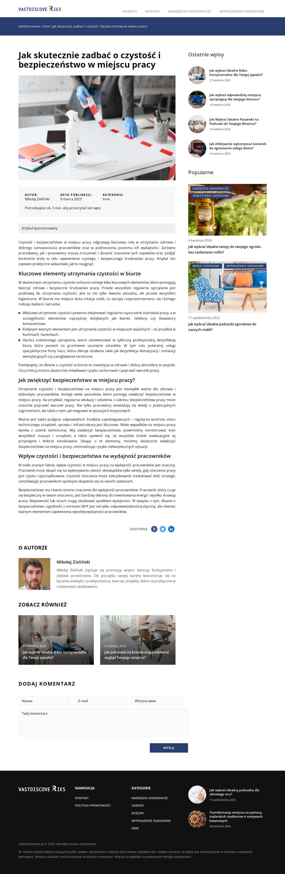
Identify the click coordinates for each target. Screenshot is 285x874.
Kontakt (82, 798)
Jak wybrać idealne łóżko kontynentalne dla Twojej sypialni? (236, 72)
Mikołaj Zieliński (37, 199)
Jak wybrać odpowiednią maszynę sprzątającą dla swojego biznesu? (235, 97)
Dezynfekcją (28, 370)
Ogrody (157, 8)
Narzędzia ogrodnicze (203, 8)
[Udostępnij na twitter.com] (163, 529)
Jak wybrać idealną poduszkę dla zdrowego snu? (234, 792)
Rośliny (174, 8)
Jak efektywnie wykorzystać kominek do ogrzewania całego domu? (237, 146)
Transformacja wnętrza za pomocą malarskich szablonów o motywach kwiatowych (236, 816)
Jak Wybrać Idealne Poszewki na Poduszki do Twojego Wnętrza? (234, 121)
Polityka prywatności (93, 805)
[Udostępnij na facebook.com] (154, 529)
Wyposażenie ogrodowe (247, 8)
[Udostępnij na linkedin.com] (171, 529)
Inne (106, 199)
